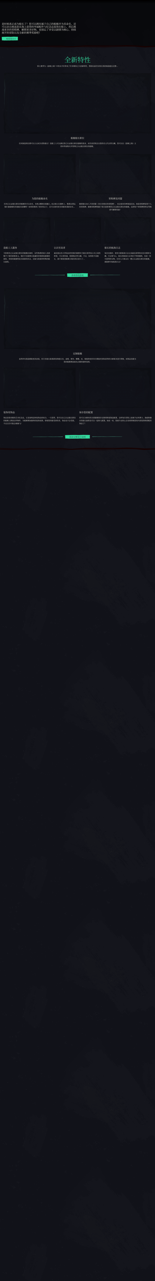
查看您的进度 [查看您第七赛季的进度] (77, 275)
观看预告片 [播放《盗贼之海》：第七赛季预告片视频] (9, 38)
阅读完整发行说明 (77, 436)
